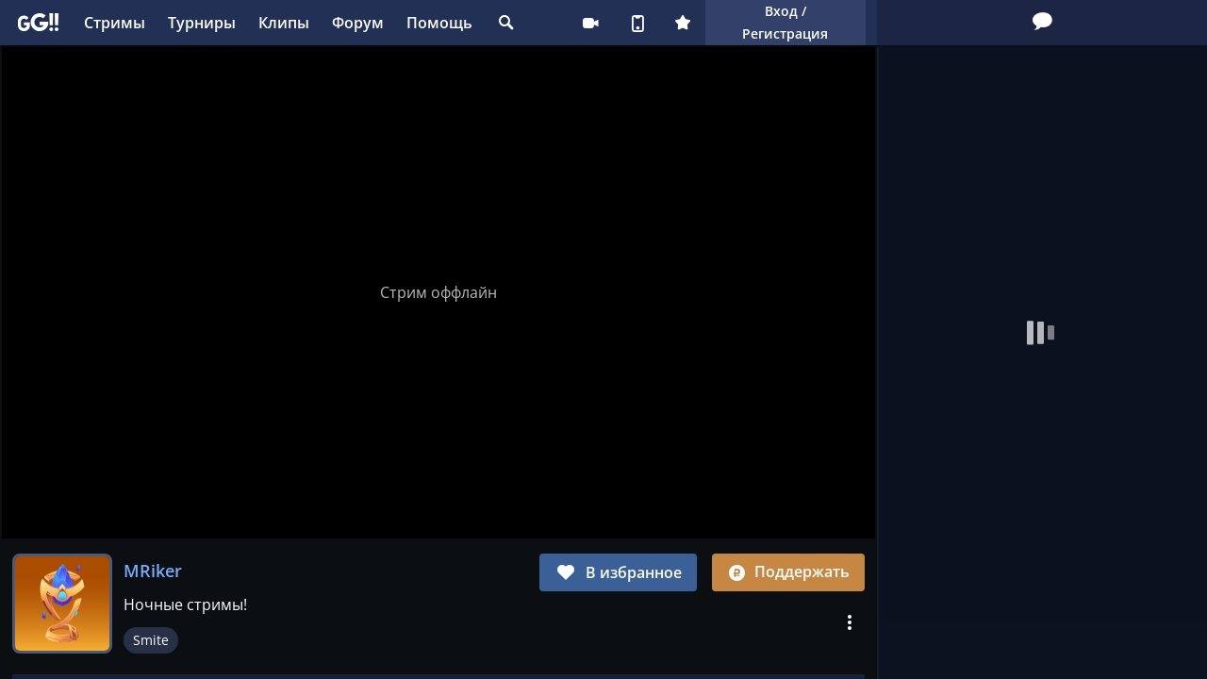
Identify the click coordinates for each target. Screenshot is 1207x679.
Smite (151, 640)
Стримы (114, 22)
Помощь (439, 22)
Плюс (682, 22)
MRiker (153, 570)
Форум (358, 22)
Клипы (283, 22)
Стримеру (590, 22)
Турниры (202, 22)
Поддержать (788, 571)
